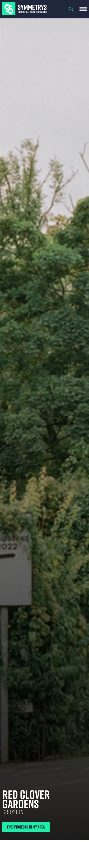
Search (71, 9)
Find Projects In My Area (26, 827)
